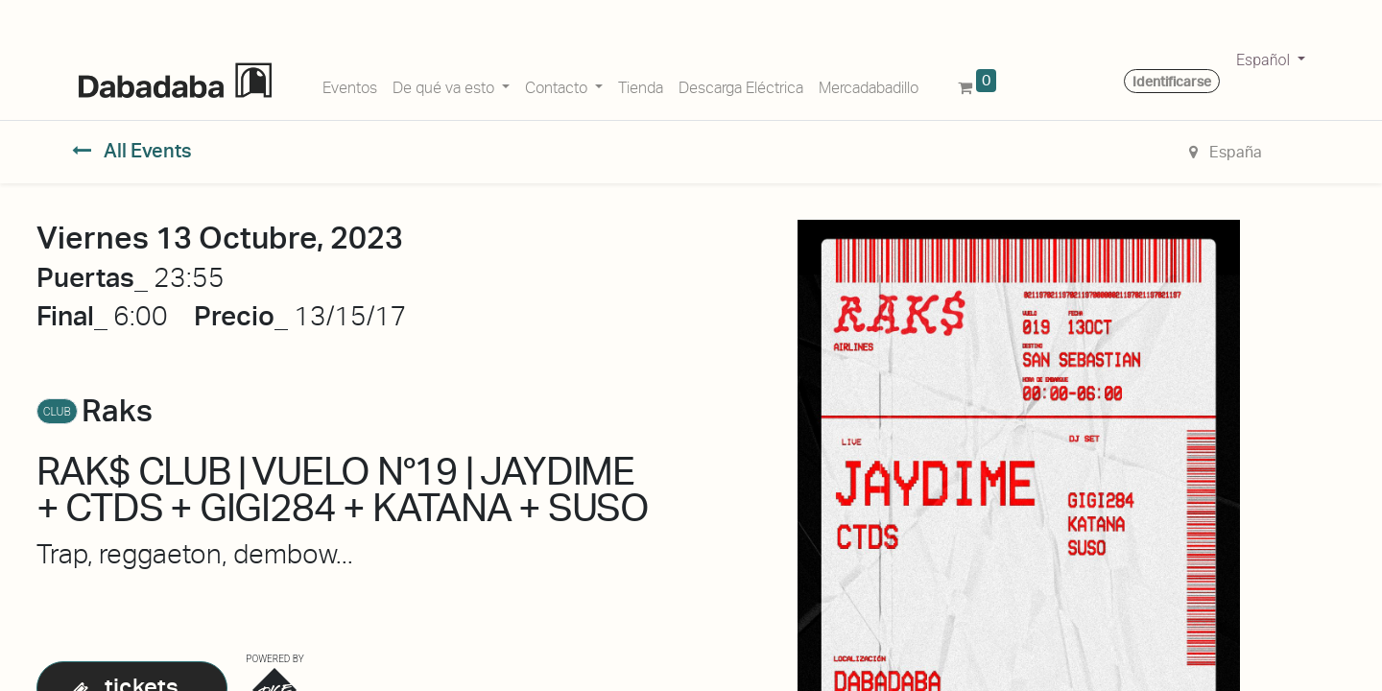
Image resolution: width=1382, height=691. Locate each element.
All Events (132, 150)
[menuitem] (350, 84)
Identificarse (1171, 81)
